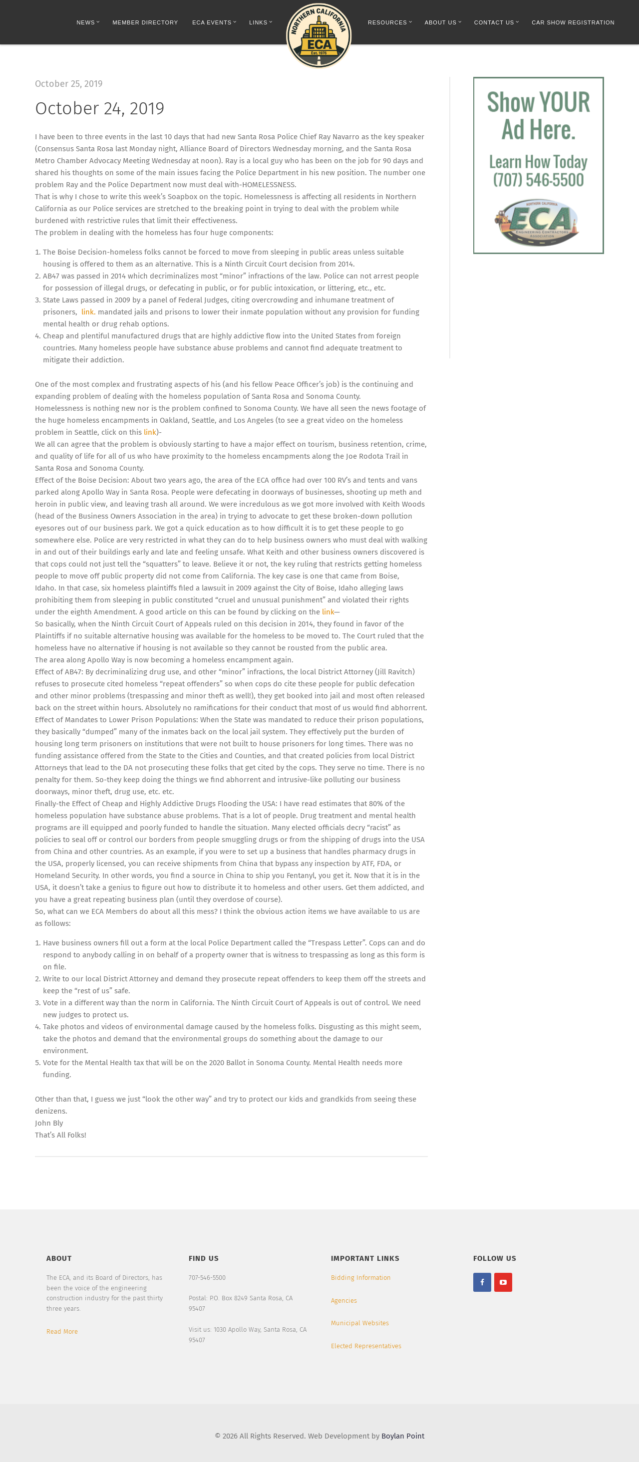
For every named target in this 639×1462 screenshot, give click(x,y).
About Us (443, 22)
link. (87, 311)
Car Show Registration (573, 22)
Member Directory (145, 22)
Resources (390, 22)
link (150, 432)
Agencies (344, 1300)
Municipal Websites (360, 1323)
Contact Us (497, 22)
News (88, 22)
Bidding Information (361, 1277)
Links (261, 22)
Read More (62, 1331)
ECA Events (214, 22)
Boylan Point (402, 1436)
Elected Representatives (366, 1346)
